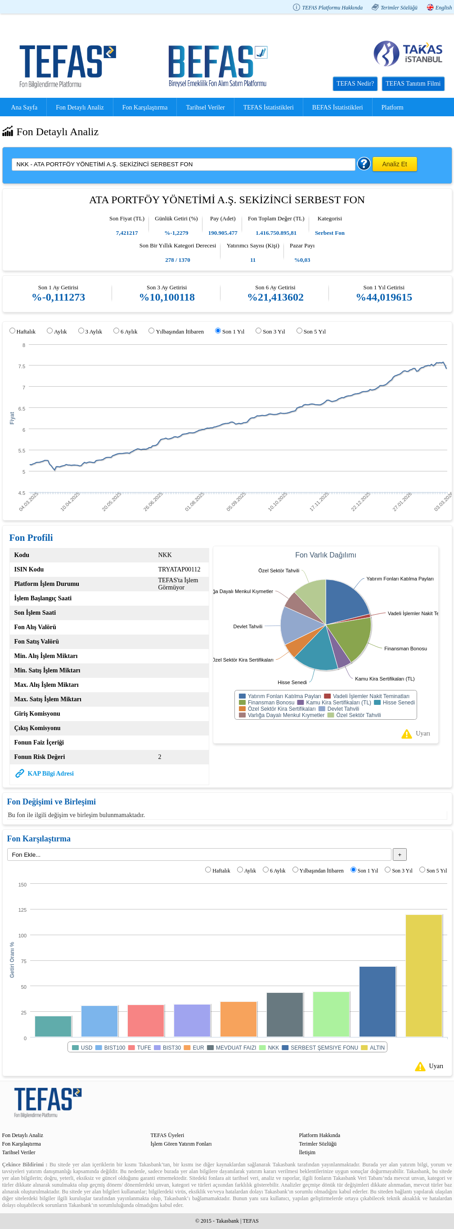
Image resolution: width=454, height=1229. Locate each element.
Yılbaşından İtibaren (180, 331)
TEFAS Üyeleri (167, 1135)
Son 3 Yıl (274, 331)
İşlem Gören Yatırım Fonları (181, 1144)
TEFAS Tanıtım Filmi (413, 83)
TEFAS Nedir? (355, 83)
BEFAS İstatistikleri (337, 107)
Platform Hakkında (320, 1135)
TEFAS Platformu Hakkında (332, 8)
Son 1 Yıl (233, 331)
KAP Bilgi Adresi (51, 773)
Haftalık (26, 331)
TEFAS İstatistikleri (268, 107)
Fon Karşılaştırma (145, 107)
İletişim (307, 1152)
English (444, 8)
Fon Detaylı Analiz (80, 107)
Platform (393, 107)
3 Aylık (93, 331)
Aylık (60, 331)
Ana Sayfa (24, 107)
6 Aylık (129, 331)
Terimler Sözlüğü (399, 8)
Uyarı (423, 733)
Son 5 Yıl (315, 331)
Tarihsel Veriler (205, 107)
